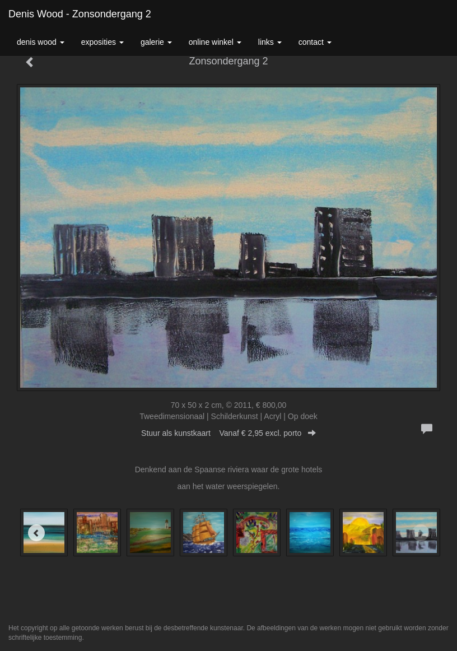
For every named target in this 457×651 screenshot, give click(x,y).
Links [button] (270, 42)
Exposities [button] (102, 42)
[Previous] (36, 532)
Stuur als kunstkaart (228, 433)
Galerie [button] (156, 42)
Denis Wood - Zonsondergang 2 (79, 14)
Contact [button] (315, 42)
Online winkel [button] (215, 42)
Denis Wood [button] (40, 42)
